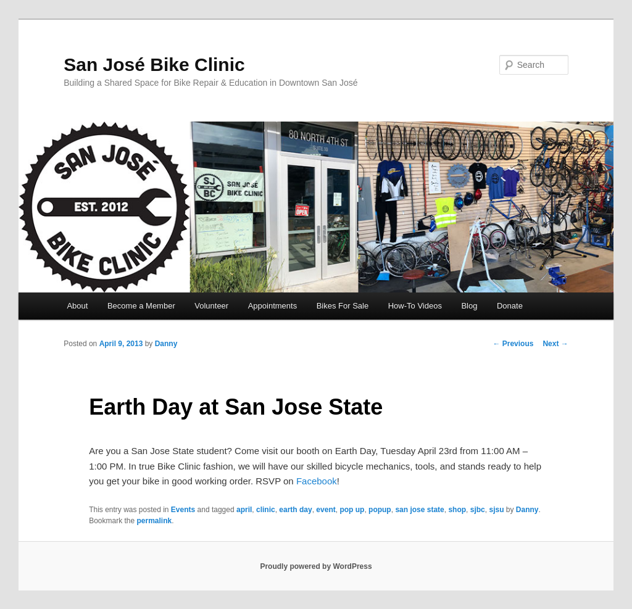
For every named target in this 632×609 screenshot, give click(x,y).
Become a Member (141, 305)
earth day (295, 509)
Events (183, 509)
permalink (154, 520)
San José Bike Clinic (154, 64)
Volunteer (211, 305)
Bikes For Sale (343, 305)
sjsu (496, 509)
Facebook (316, 481)
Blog (469, 305)
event (325, 509)
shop (457, 509)
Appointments (272, 305)
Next (555, 343)
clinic (265, 509)
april (244, 509)
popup (379, 509)
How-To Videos (415, 305)
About (77, 305)
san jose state (419, 509)
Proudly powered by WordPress (316, 566)
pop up (351, 509)
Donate (510, 305)
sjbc (477, 509)
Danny (166, 343)
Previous (513, 343)
